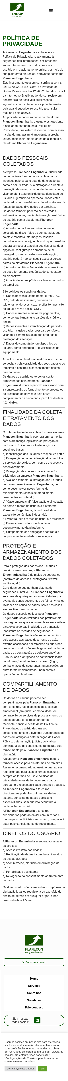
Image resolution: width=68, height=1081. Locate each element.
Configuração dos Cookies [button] (20, 1068)
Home (34, 978)
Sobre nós (34, 993)
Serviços (34, 985)
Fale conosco (34, 1007)
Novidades (34, 1000)
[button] (51, 10)
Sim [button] (42, 1068)
